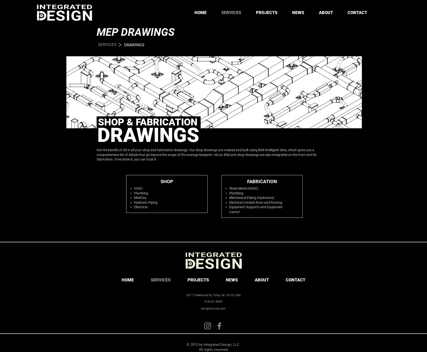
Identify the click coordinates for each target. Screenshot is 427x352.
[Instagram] (207, 326)
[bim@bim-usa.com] (213, 308)
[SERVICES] (107, 45)
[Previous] (73, 92)
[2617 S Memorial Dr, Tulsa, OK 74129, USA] (213, 295)
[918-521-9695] (213, 301)
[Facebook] (219, 326)
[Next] (355, 92)
